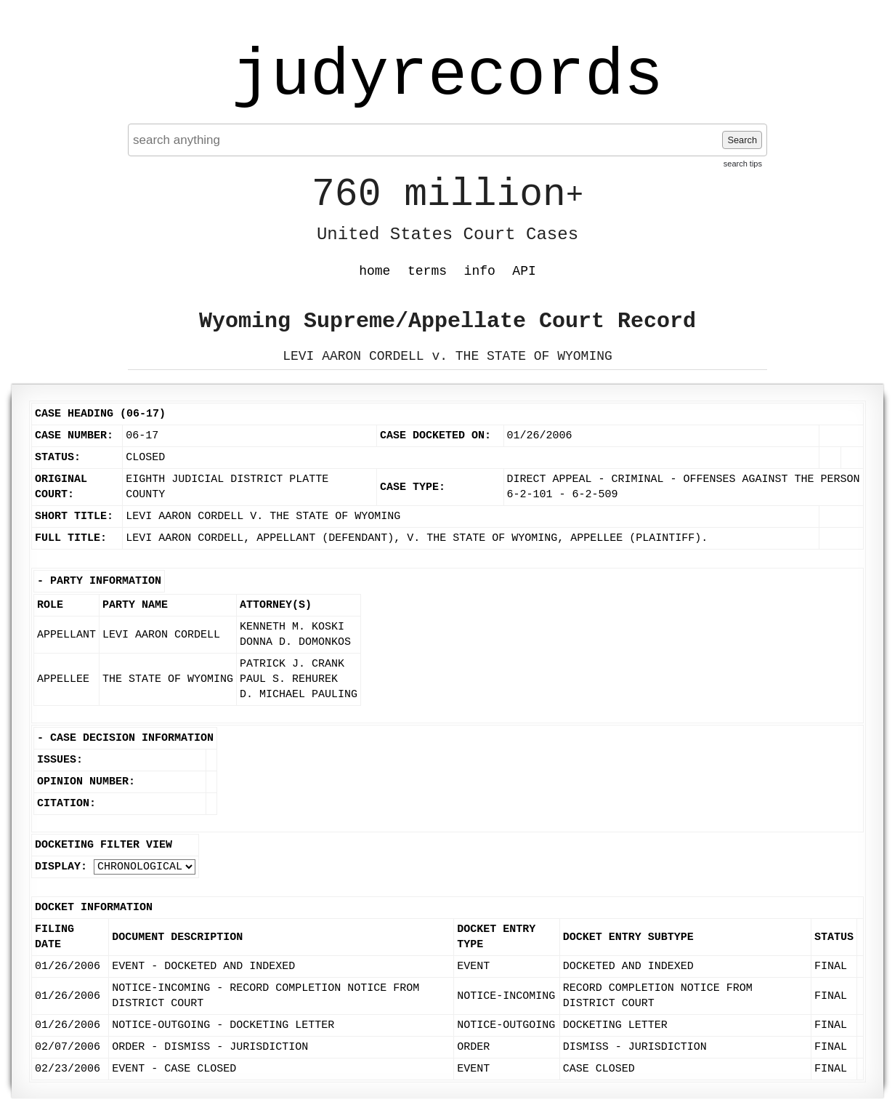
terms (427, 271)
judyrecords (447, 76)
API (523, 271)
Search (742, 139)
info (479, 271)
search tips (743, 163)
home (374, 271)
